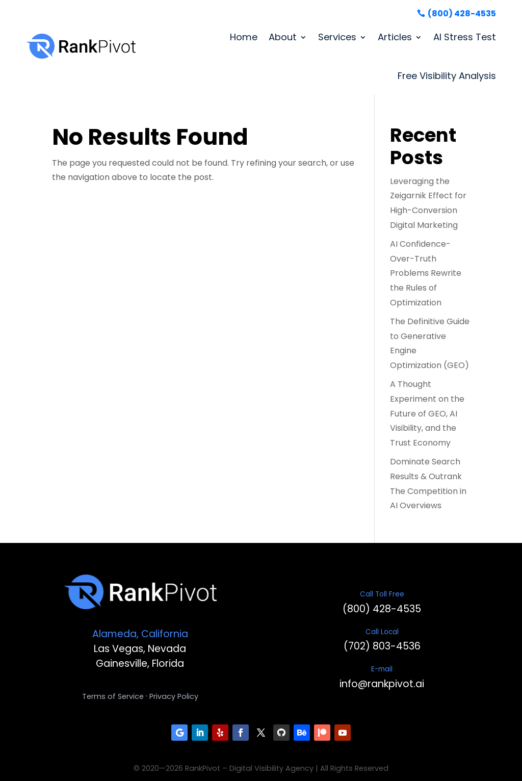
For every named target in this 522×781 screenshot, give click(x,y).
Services (337, 37)
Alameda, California (140, 634)
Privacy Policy (173, 696)
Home (243, 37)
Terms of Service (113, 696)
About (283, 37)
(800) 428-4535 (462, 13)
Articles (395, 37)
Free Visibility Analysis (447, 75)
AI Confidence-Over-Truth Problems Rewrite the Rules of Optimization (425, 273)
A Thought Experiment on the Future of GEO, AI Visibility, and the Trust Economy (427, 413)
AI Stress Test (464, 37)
